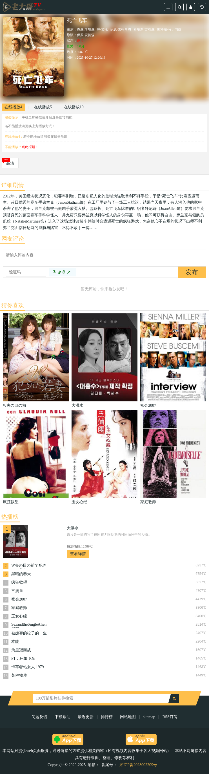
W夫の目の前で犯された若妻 (28, 566)
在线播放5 (43, 107)
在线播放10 (74, 107)
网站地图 (128, 717)
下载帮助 (62, 717)
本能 (15, 641)
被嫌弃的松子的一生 (29, 633)
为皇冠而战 (21, 650)
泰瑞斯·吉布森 (144, 29)
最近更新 (86, 717)
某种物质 (19, 675)
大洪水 (73, 528)
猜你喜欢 (12, 305)
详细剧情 (12, 185)
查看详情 (78, 554)
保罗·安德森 (86, 35)
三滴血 (17, 591)
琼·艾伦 (102, 29)
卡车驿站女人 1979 (27, 667)
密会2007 (19, 599)
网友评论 (12, 239)
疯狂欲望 (19, 582)
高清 (10, 163)
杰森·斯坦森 (86, 29)
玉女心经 (19, 616)
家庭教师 (19, 608)
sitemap (149, 717)
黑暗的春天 (21, 574)
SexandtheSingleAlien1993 (28, 625)
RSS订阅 (170, 717)
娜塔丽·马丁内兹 (169, 29)
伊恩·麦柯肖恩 (120, 29)
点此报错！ (30, 147)
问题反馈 (40, 717)
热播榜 (9, 517)
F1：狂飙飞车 (23, 658)
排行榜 (107, 717)
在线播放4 (13, 107)
